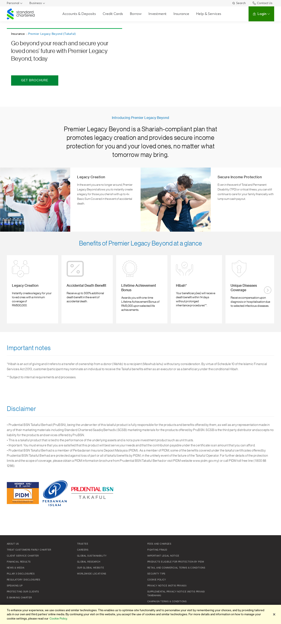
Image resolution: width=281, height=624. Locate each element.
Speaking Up (14, 586)
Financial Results (19, 562)
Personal (13, 3)
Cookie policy (156, 580)
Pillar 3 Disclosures (21, 574)
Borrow (136, 14)
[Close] (274, 614)
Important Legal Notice (163, 556)
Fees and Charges (159, 544)
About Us (13, 544)
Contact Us (262, 3)
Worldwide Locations (91, 574)
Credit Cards (113, 14)
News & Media (15, 568)
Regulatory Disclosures (23, 580)
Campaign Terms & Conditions (167, 602)
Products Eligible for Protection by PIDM (175, 562)
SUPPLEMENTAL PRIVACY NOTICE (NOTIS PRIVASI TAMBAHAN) (176, 594)
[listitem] (32, 289)
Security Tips (156, 574)
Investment (157, 14)
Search (239, 3)
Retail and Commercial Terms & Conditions (176, 568)
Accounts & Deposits (79, 14)
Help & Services (208, 14)
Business (35, 3)
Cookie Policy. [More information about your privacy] (59, 618)
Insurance (181, 14)
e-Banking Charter (19, 598)
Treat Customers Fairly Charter (29, 550)
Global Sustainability (92, 556)
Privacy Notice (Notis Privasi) (167, 586)
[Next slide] (267, 290)
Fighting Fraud (157, 550)
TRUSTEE (82, 544)
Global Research (88, 562)
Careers (82, 550)
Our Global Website (90, 568)
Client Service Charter (23, 556)
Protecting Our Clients (23, 592)
